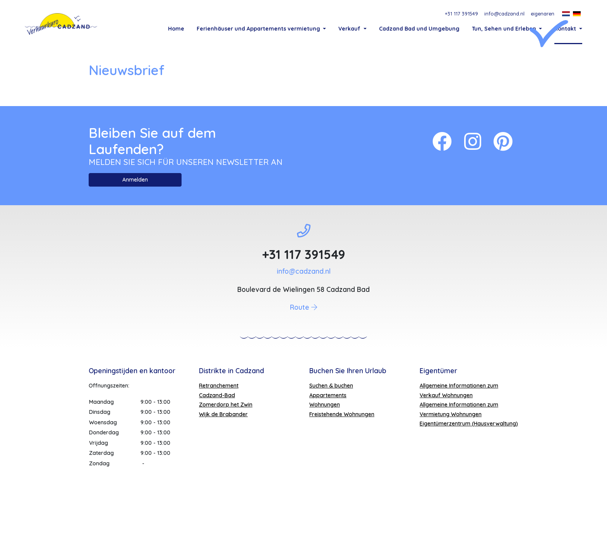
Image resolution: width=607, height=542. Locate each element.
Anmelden (135, 222)
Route (303, 349)
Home (176, 28)
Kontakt (566, 28)
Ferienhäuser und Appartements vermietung (259, 28)
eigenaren (542, 13)
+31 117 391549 (461, 13)
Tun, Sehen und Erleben (505, 28)
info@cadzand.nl (504, 13)
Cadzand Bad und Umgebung (419, 28)
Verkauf (350, 28)
